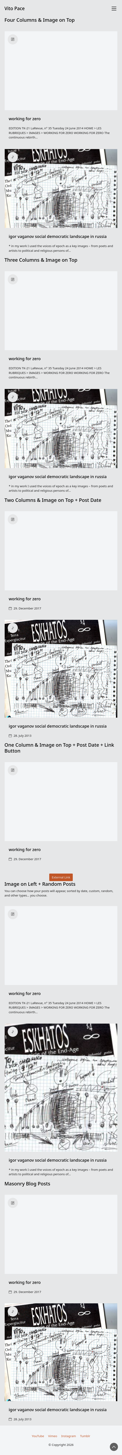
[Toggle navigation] (114, 8)
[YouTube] (38, 1436)
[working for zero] (61, 70)
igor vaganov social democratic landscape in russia (58, 236)
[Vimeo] (52, 1436)
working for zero (25, 118)
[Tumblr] (85, 1436)
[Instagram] (68, 1436)
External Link (61, 877)
